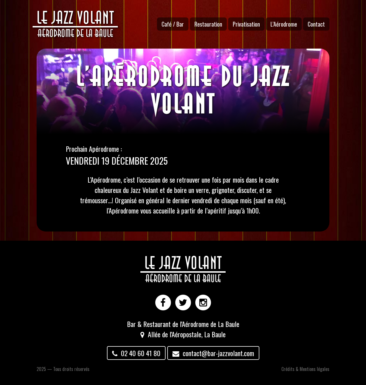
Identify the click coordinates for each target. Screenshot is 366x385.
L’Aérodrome (283, 24)
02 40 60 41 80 (136, 353)
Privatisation (246, 24)
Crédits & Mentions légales (305, 369)
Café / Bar (173, 24)
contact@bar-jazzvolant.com (213, 353)
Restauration (208, 24)
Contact (316, 24)
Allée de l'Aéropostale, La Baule (187, 334)
